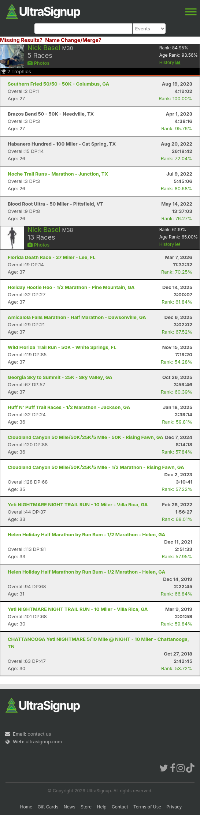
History (170, 62)
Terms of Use (147, 807)
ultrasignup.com (44, 741)
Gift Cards (48, 807)
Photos (38, 63)
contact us (39, 734)
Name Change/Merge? (73, 40)
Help (101, 807)
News (69, 807)
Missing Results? (21, 40)
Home (26, 807)
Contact (120, 807)
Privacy (174, 807)
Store (86, 807)
